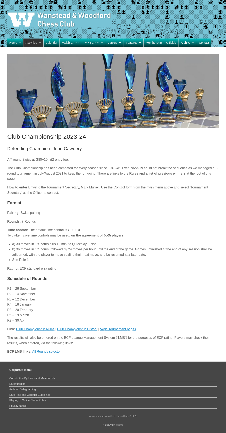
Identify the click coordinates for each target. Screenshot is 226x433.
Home (15, 43)
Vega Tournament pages (118, 329)
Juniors (115, 43)
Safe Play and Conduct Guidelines (29, 394)
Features (133, 43)
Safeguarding (17, 383)
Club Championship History (77, 329)
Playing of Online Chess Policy (27, 400)
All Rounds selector (46, 351)
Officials (171, 42)
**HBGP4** (94, 43)
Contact (204, 42)
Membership (154, 42)
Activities (33, 43)
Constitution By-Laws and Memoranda (32, 378)
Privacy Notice (18, 405)
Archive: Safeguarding (22, 389)
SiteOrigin (110, 424)
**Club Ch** (71, 43)
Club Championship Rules (35, 329)
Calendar (51, 42)
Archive (188, 43)
